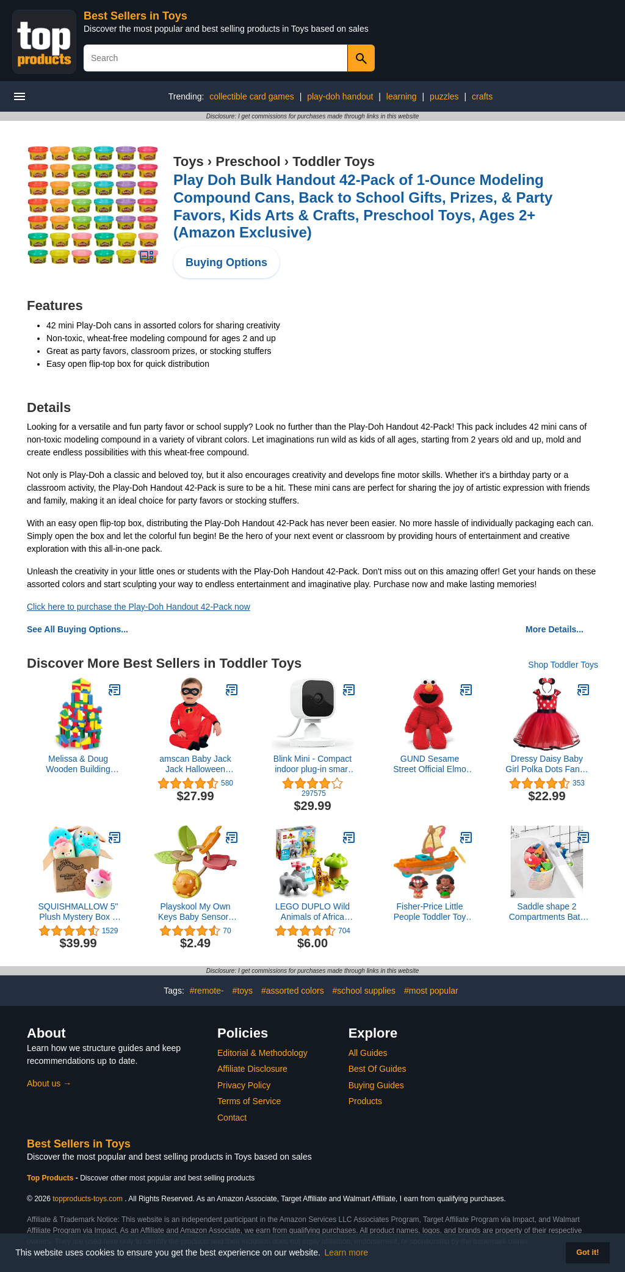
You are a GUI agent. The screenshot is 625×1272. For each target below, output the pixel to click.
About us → (49, 1083)
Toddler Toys (333, 161)
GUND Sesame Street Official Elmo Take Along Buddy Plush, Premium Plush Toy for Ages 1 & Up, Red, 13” (429, 764)
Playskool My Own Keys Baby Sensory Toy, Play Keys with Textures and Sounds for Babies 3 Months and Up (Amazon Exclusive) (195, 912)
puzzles (444, 96)
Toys (188, 161)
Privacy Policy (243, 1085)
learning (401, 96)
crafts (482, 96)
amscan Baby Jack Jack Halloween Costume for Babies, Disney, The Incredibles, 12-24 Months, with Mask (195, 764)
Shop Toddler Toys (563, 665)
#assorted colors (292, 991)
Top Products (51, 1178)
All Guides (368, 1053)
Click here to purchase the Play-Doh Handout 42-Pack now (138, 607)
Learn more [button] (347, 1252)
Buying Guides (376, 1085)
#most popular (431, 991)
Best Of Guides (377, 1069)
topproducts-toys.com (87, 1198)
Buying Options (226, 262)
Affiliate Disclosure (252, 1069)
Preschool (247, 161)
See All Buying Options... (77, 629)
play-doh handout (340, 96)
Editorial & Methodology (262, 1053)
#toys (243, 991)
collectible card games (251, 96)
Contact (232, 1117)
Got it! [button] (587, 1252)
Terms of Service (249, 1101)
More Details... (554, 629)
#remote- (207, 991)
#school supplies (364, 991)
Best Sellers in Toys (135, 16)
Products (365, 1101)
